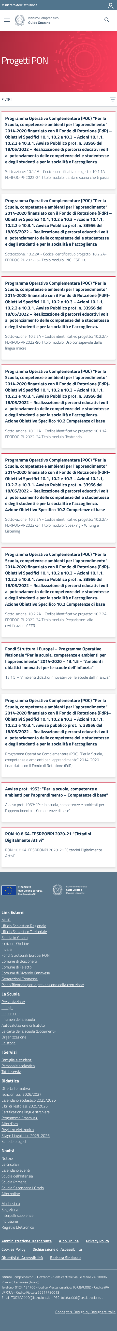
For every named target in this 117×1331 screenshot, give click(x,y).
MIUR (6, 920)
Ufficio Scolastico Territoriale (24, 932)
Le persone (10, 1013)
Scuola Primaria (14, 1182)
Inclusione (9, 1221)
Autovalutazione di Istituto (23, 1025)
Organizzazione (13, 1037)
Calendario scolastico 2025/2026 (28, 1100)
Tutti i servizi (11, 1072)
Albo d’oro (9, 1124)
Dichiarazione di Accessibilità (57, 1249)
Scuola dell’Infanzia (17, 1176)
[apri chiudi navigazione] (7, 20)
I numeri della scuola (18, 1019)
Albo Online (69, 1241)
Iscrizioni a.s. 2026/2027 (21, 1094)
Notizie (7, 1158)
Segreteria (9, 1209)
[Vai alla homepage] (20, 20)
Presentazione (13, 1002)
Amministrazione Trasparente (26, 1241)
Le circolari (10, 1164)
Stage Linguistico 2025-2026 (25, 1135)
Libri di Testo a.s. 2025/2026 (24, 1106)
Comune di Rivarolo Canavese (25, 973)
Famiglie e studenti (16, 1060)
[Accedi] (111, 5)
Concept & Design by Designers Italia (85, 1312)
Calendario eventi (15, 1170)
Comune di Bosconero (19, 961)
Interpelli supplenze (17, 1215)
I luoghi (7, 1007)
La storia (8, 1043)
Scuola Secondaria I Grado (22, 1188)
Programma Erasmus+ (19, 1118)
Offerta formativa (15, 1088)
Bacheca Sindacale (65, 1258)
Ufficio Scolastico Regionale (23, 926)
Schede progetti (14, 1141)
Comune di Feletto (16, 967)
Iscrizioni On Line (15, 943)
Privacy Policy (97, 1241)
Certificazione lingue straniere (25, 1112)
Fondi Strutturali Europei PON (25, 955)
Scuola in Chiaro (14, 937)
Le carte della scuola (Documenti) (28, 1031)
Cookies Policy (13, 1249)
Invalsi (6, 949)
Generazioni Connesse (19, 979)
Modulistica (10, 1203)
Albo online (10, 1194)
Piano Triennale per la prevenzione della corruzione (42, 985)
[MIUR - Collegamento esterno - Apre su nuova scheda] (19, 4)
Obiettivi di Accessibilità (22, 1258)
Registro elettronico (17, 1130)
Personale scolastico (18, 1066)
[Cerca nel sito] (107, 20)
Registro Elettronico (17, 1227)
